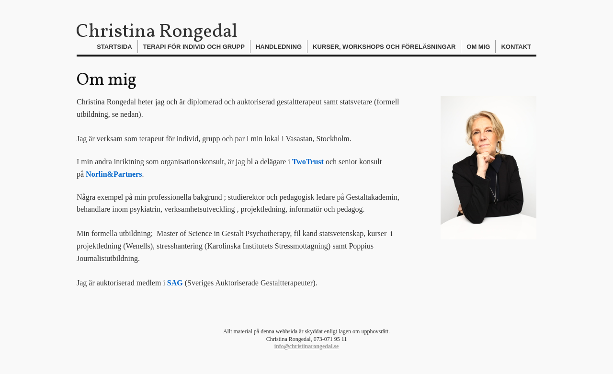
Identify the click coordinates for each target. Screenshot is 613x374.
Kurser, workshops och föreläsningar (384, 46)
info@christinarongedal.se (306, 346)
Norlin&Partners (114, 174)
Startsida (114, 46)
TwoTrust (308, 162)
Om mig (478, 46)
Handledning (279, 46)
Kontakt (516, 46)
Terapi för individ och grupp (194, 46)
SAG (175, 283)
